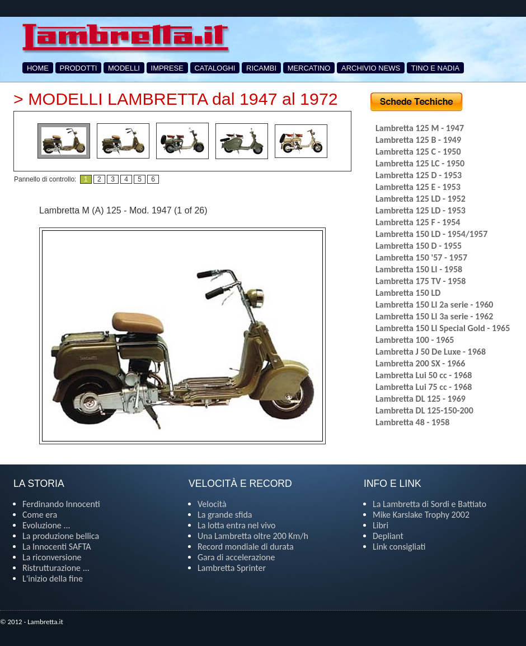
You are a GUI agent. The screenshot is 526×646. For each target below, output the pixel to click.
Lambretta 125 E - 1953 (418, 187)
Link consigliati (399, 546)
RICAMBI (261, 68)
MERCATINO (309, 68)
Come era (39, 514)
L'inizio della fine (52, 578)
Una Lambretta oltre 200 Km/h (253, 536)
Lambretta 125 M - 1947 (419, 128)
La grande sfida (225, 514)
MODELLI (124, 68)
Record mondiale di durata (246, 546)
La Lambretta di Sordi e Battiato (429, 504)
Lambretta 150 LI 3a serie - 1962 (434, 316)
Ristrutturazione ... (56, 568)
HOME (38, 68)
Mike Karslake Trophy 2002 (421, 514)
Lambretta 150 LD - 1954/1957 (431, 234)
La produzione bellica (60, 536)
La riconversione (52, 557)
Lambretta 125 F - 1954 (417, 222)
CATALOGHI (215, 68)
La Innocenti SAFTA (56, 546)
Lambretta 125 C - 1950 (418, 151)
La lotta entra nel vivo (237, 525)
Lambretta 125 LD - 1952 (420, 198)
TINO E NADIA (435, 68)
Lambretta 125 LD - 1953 (420, 210)
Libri (380, 525)
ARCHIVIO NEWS (370, 68)
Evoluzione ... (46, 525)
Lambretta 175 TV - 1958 (420, 281)
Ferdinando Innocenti (61, 504)
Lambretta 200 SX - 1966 (420, 363)
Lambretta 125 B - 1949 (418, 139)
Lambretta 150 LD (407, 292)
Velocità (212, 504)
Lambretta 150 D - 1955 (418, 245)
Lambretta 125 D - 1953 (418, 175)
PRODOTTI (78, 68)
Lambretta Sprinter (232, 568)
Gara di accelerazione (236, 557)
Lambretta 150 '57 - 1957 (421, 257)
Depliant (388, 536)
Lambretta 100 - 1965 (414, 339)
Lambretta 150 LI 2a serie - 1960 (434, 304)
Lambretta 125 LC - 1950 (419, 163)
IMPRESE (167, 68)
